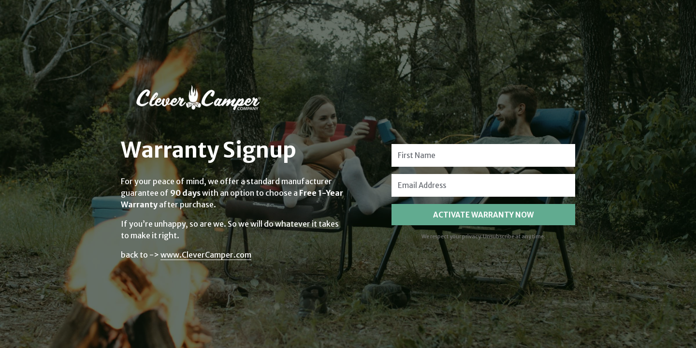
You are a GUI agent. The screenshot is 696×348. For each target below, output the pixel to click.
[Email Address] (483, 185)
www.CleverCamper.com (205, 255)
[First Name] (483, 155)
